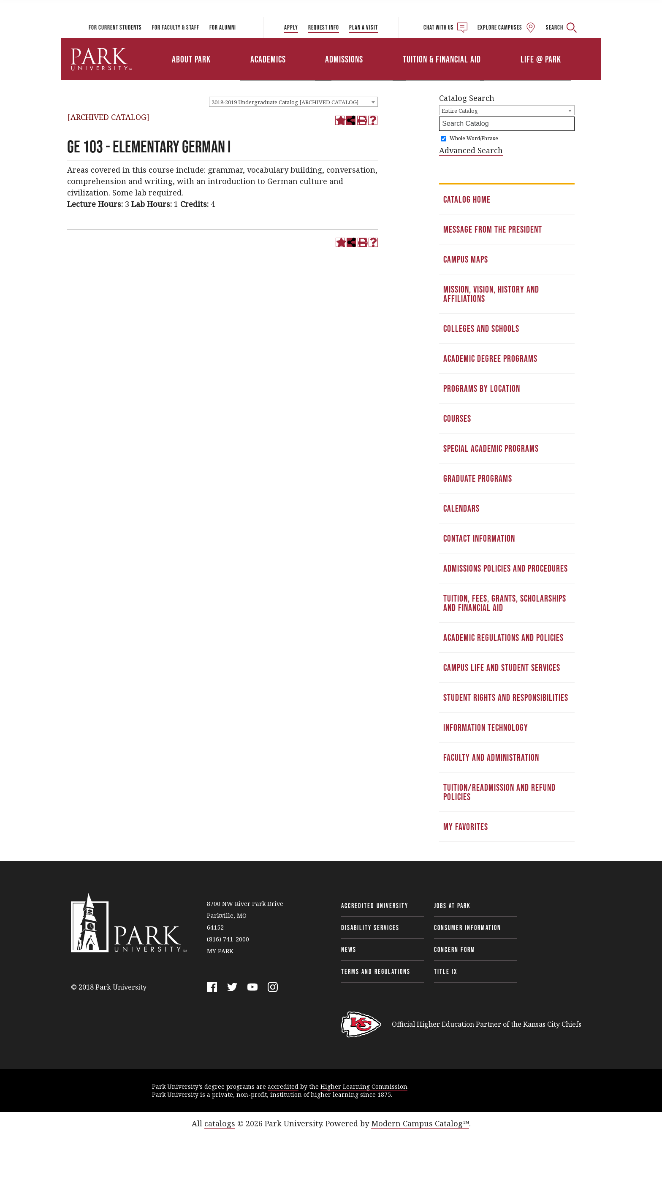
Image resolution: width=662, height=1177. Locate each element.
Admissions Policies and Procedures (505, 568)
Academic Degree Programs (490, 358)
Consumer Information (467, 927)
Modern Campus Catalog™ (420, 1123)
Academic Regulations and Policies (503, 637)
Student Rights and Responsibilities (505, 697)
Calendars (461, 508)
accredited (283, 1086)
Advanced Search (471, 150)
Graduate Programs (477, 478)
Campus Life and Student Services (501, 667)
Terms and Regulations (375, 971)
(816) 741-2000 (228, 939)
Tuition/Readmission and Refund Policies (499, 792)
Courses (457, 418)
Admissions (344, 59)
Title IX (446, 971)
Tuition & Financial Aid (442, 59)
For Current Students (115, 27)
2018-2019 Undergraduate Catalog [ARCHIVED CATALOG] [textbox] (285, 102)
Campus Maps (465, 259)
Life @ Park (541, 59)
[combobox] (293, 102)
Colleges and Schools (481, 328)
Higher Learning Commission (363, 1086)
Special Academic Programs (491, 448)
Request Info (323, 27)
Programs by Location (481, 388)
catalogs (219, 1123)
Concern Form (454, 949)
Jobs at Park (452, 905)
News (348, 949)
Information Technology (485, 727)
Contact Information (479, 538)
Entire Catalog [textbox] (460, 110)
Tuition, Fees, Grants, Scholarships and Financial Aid (504, 603)
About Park (191, 59)
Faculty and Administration (491, 757)
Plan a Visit (363, 27)
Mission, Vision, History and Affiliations (491, 294)
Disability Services (370, 927)
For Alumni (222, 27)
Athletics (503, 48)
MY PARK (220, 951)
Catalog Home (467, 199)
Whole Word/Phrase (474, 138)
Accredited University (374, 905)
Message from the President (492, 229)
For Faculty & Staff (175, 27)
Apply (291, 27)
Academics (268, 59)
